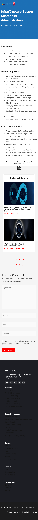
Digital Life (9, 390)
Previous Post (19, 259)
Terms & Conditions (13, 512)
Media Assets (10, 475)
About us (8, 446)
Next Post (19, 265)
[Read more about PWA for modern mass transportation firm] (19, 230)
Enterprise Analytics (12, 398)
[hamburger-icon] (10, 11)
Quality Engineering (12, 404)
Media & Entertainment (13, 430)
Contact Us (9, 485)
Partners (8, 490)
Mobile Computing (12, 401)
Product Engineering (12, 393)
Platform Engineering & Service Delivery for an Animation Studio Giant (18, 209)
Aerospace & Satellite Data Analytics (18, 419)
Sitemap (34, 512)
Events (7, 457)
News (7, 451)
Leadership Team (11, 448)
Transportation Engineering (15, 436)
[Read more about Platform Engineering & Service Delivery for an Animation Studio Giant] (19, 193)
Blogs (7, 469)
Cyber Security (10, 422)
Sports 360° (9, 433)
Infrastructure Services (13, 406)
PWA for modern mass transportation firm (14, 245)
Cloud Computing (11, 396)
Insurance (8, 427)
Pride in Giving (10, 454)
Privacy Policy (25, 512)
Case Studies (10, 472)
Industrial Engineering (13, 425)
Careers (8, 488)
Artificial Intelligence (12, 417)
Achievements (10, 459)
